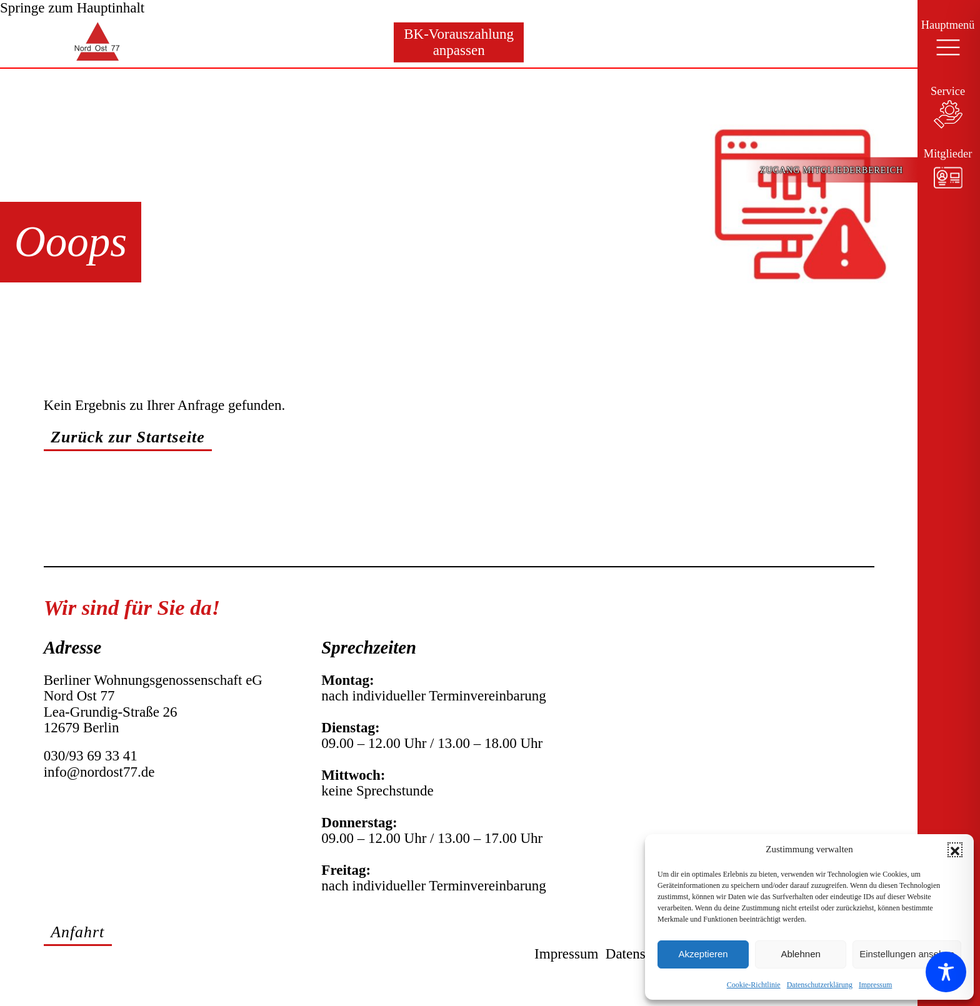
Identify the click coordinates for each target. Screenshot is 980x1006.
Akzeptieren (703, 954)
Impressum (875, 984)
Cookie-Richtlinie (754, 984)
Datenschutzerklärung (819, 984)
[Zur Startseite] (53, 42)
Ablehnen (800, 954)
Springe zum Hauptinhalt (72, 8)
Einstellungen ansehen (906, 954)
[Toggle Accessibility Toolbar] (946, 972)
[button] (955, 850)
